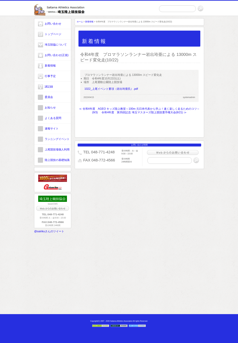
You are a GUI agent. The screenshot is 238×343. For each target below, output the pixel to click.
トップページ (53, 34)
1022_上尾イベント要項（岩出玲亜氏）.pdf (111, 88)
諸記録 (49, 86)
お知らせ (50, 107)
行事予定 (50, 76)
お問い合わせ (53, 23)
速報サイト (52, 128)
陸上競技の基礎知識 (57, 160)
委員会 (49, 97)
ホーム (80, 21)
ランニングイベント (57, 139)
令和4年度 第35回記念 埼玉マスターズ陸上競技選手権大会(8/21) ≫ (144, 112)
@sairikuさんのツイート (49, 231)
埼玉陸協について (56, 44)
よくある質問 (53, 118)
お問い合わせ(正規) (57, 55)
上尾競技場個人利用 (57, 149)
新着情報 (50, 65)
